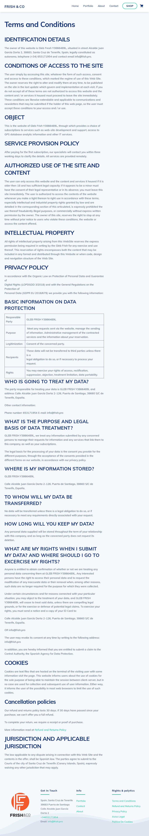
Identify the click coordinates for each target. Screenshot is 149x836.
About (101, 5)
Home (75, 5)
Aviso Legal (118, 816)
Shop (129, 5)
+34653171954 (49, 817)
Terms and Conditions (124, 800)
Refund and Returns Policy (50, 729)
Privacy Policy (119, 811)
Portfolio (88, 5)
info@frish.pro (55, 821)
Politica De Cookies (122, 821)
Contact (113, 5)
